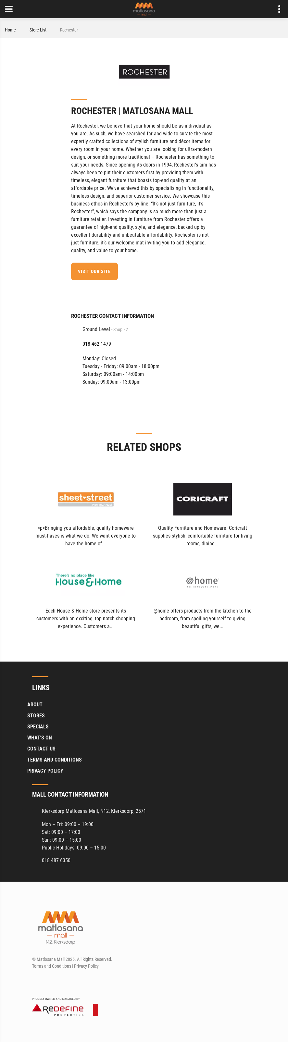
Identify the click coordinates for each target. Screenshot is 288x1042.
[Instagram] (48, 981)
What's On (39, 738)
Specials (38, 727)
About (35, 704)
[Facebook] (212, 292)
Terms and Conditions (54, 760)
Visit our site (94, 271)
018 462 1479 (96, 344)
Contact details (275, 9)
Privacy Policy (45, 771)
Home (10, 29)
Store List (38, 29)
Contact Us (41, 749)
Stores (36, 716)
